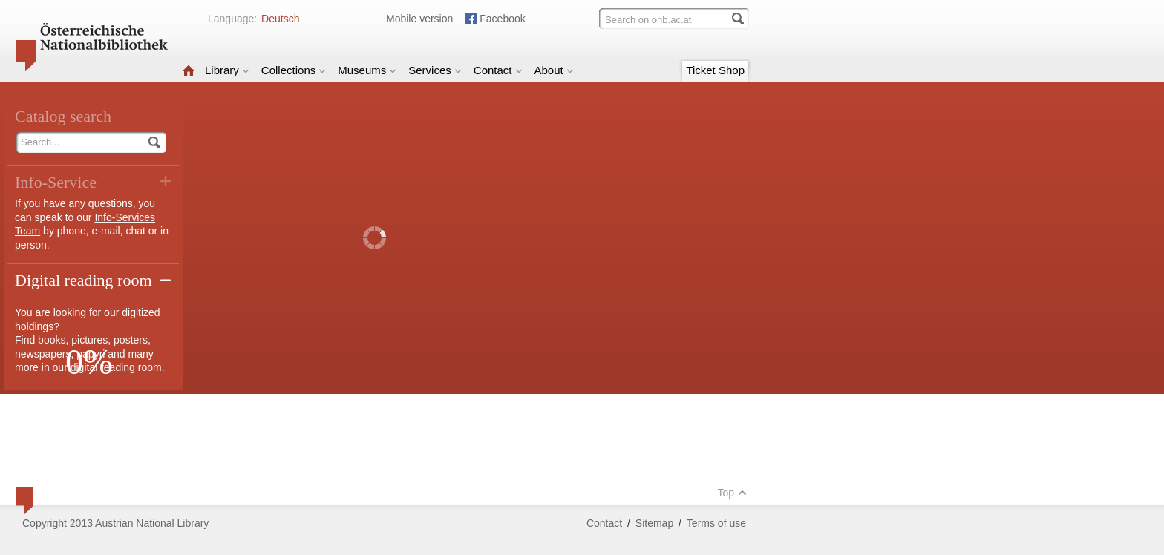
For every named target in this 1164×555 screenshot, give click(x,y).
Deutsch (280, 18)
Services (435, 70)
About (554, 70)
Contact (498, 70)
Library (227, 70)
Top (732, 493)
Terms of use (716, 523)
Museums (367, 70)
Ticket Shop (715, 70)
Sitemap (654, 523)
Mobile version (419, 18)
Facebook (502, 18)
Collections (293, 70)
